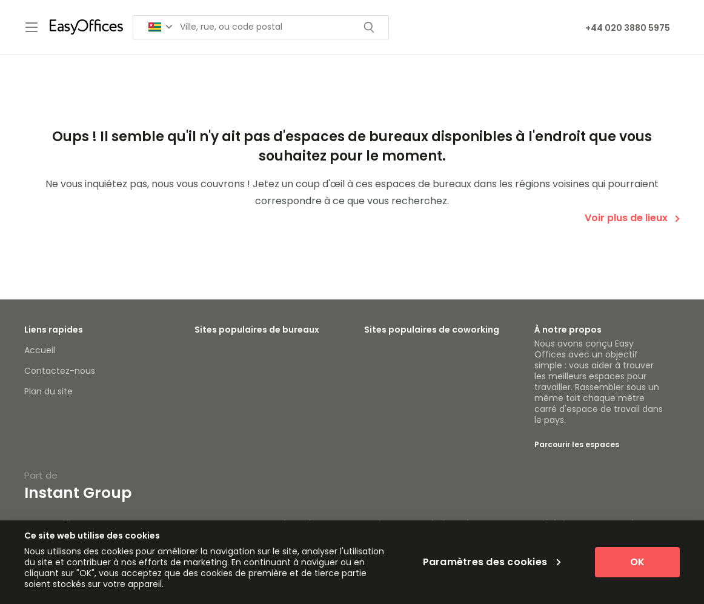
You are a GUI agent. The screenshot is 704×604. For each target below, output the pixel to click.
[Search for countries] (160, 27)
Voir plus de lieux (632, 218)
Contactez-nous (59, 370)
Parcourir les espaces (576, 444)
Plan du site (48, 391)
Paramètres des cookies (492, 562)
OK (637, 562)
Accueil (39, 350)
